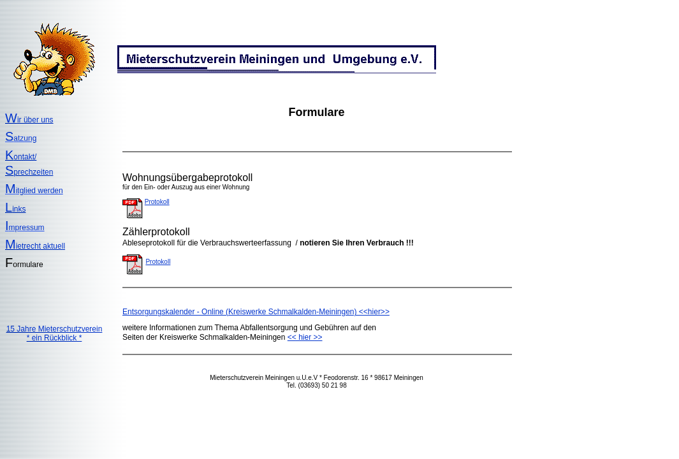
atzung (20, 138)
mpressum (25, 227)
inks (15, 209)
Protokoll (157, 201)
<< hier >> (305, 337)
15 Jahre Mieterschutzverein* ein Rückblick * (54, 333)
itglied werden (34, 190)
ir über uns (29, 119)
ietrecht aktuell (35, 246)
